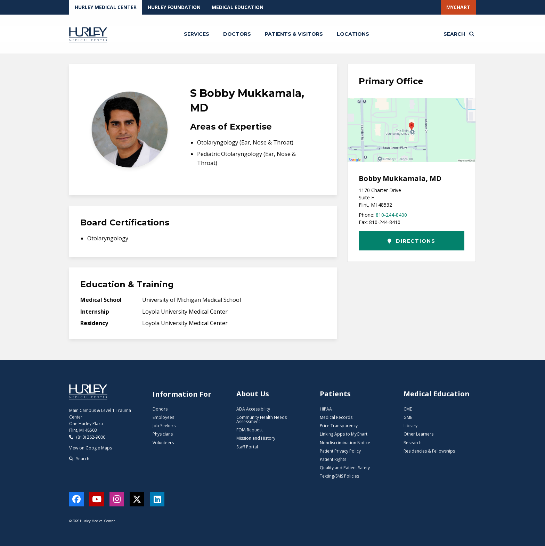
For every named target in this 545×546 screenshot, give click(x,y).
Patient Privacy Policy (340, 451)
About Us (252, 393)
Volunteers (163, 443)
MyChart (458, 7)
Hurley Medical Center (106, 7)
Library (410, 426)
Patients (335, 393)
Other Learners (418, 434)
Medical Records (336, 417)
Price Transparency (339, 426)
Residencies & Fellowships (429, 451)
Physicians (163, 434)
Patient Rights (333, 459)
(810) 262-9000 (87, 437)
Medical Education (237, 7)
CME (408, 409)
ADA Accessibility (253, 409)
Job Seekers (164, 426)
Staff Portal (247, 447)
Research (413, 443)
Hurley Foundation (174, 7)
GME (408, 417)
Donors (160, 409)
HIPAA (326, 409)
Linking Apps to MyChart (343, 434)
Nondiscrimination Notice (345, 443)
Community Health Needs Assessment (261, 419)
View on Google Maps (90, 448)
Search (79, 459)
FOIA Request (249, 430)
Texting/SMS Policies (339, 476)
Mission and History (255, 438)
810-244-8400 (391, 215)
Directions (411, 241)
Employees (163, 417)
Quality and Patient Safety (345, 468)
